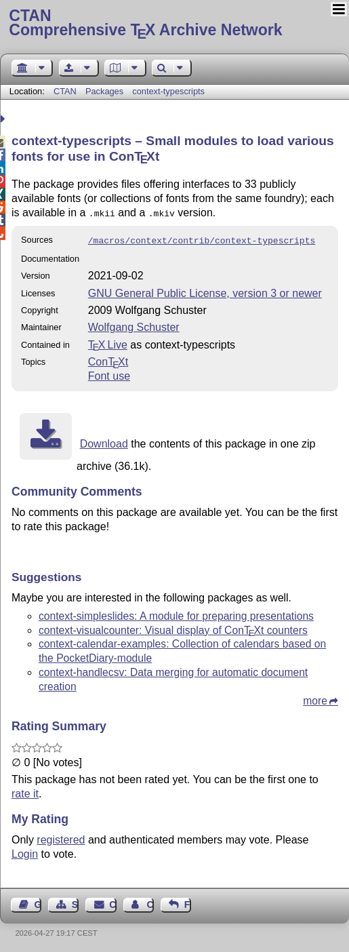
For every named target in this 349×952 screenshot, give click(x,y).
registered (61, 837)
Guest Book (38, 901)
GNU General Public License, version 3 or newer (205, 290)
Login (25, 851)
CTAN (65, 91)
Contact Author (149, 901)
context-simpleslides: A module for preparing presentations (176, 613)
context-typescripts (168, 91)
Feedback (187, 901)
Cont (108, 359)
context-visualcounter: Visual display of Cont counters (173, 627)
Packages (105, 91)
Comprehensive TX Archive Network (174, 24)
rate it (25, 791)
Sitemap (75, 901)
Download (104, 441)
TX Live (107, 342)
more (315, 698)
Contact (112, 901)
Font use (109, 373)
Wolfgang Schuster (134, 324)
